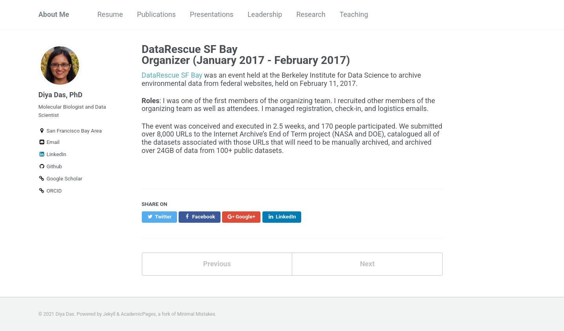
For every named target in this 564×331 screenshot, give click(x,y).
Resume (110, 14)
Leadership (265, 14)
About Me (53, 14)
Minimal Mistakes (196, 314)
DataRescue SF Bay (172, 75)
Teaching (354, 14)
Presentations (211, 14)
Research (310, 14)
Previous (217, 264)
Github (50, 166)
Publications (156, 14)
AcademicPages (138, 314)
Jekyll (109, 314)
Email (49, 142)
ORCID (50, 190)
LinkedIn (52, 154)
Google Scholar (60, 178)
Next (367, 264)
